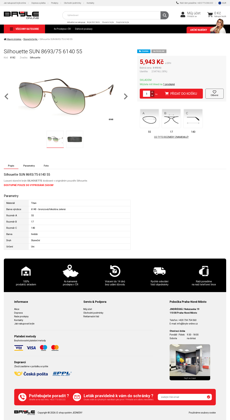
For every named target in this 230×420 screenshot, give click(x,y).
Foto (46, 165)
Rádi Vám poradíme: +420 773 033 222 (194, 3)
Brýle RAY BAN (93, 22)
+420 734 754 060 (187, 320)
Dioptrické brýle (122, 22)
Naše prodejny (21, 316)
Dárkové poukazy (83, 29)
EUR (224, 3)
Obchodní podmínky (72, 3)
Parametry (29, 165)
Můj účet (194, 13)
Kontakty (90, 3)
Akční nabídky (206, 30)
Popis (11, 165)
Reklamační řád (91, 316)
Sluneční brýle (108, 22)
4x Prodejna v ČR (62, 29)
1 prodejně (169, 84)
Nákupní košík (220, 16)
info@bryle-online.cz (187, 323)
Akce (16, 309)
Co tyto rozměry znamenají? (171, 137)
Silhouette (35, 57)
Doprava (18, 313)
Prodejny (54, 3)
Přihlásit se (192, 16)
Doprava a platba (38, 3)
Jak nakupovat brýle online (15, 3)
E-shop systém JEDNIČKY (69, 412)
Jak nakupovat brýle (24, 323)
